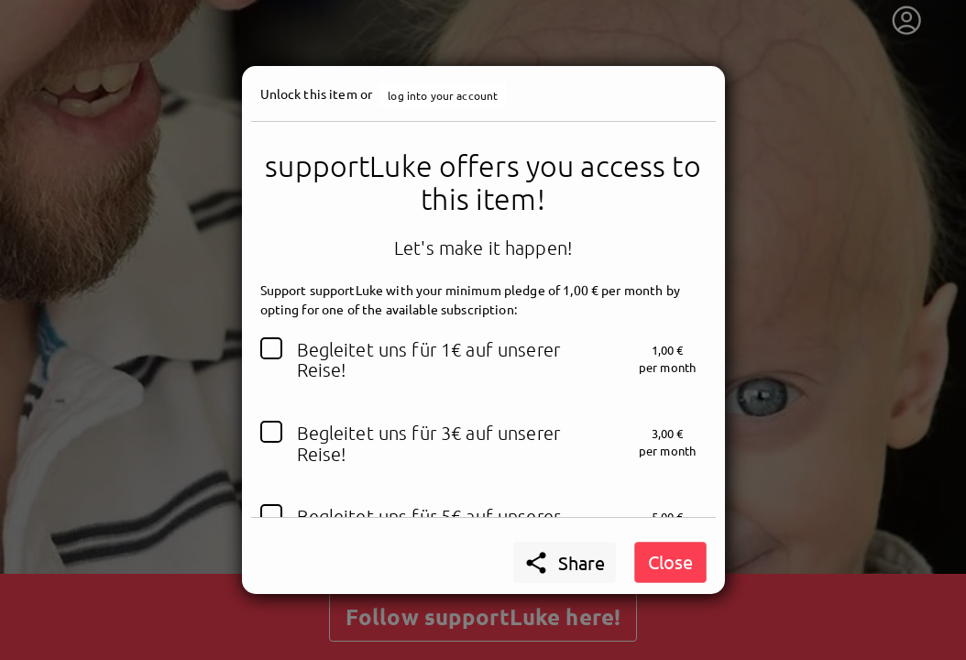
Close (670, 561)
